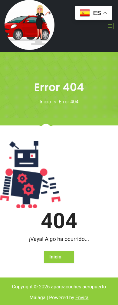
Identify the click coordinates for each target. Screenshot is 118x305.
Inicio (45, 102)
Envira (81, 297)
